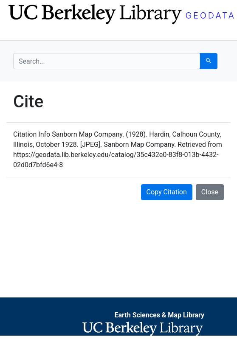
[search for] (106, 61)
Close (209, 192)
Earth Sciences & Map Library (159, 315)
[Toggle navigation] (19, 33)
